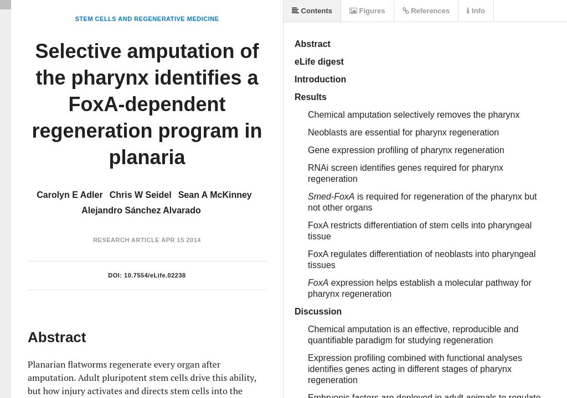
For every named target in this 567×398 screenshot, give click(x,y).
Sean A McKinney (215, 195)
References (426, 11)
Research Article (126, 240)
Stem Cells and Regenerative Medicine (147, 18)
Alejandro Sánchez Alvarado (140, 210)
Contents (312, 11)
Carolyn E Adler (69, 195)
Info (475, 11)
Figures (367, 11)
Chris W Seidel (141, 195)
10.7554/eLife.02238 (155, 275)
